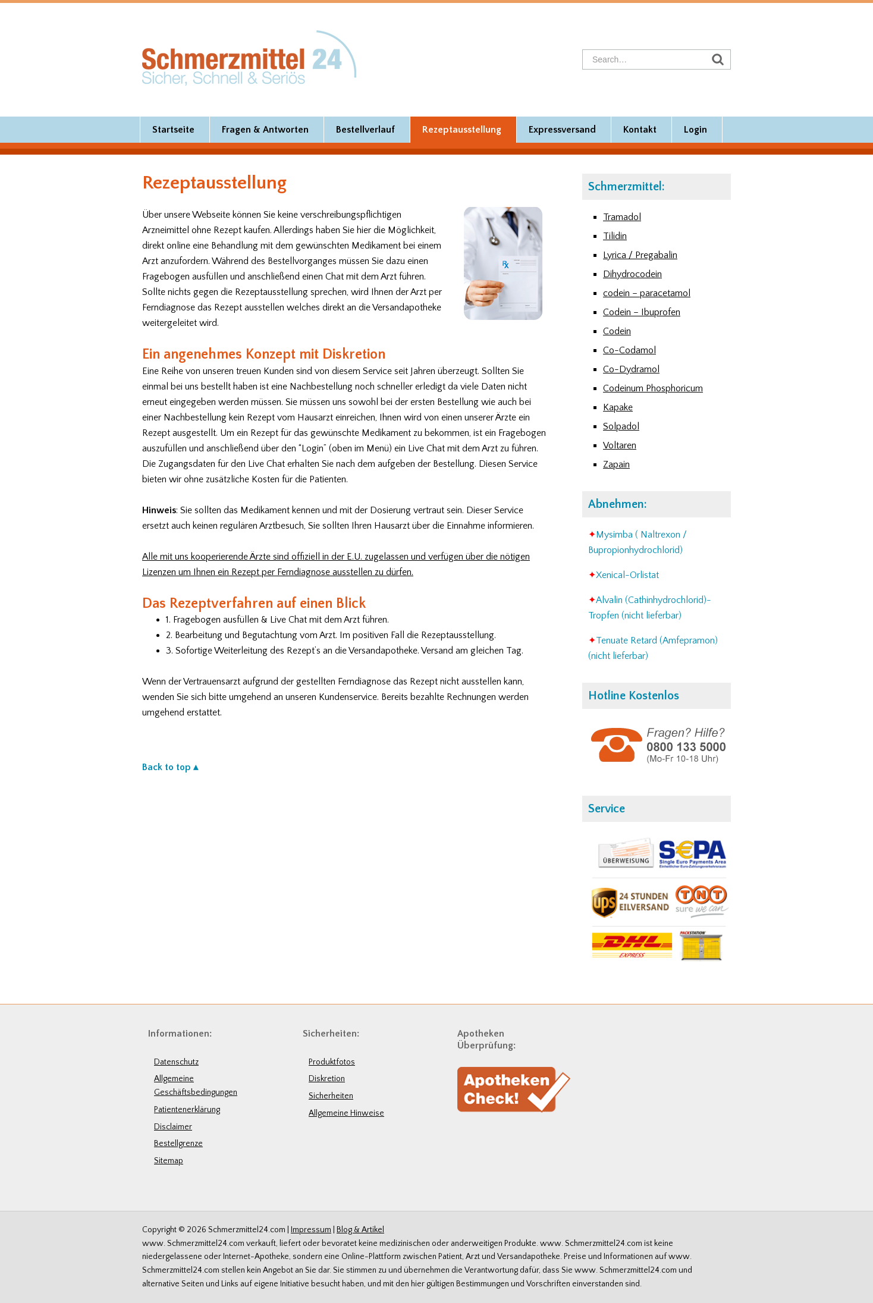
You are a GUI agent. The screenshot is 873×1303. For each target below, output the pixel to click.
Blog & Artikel (360, 1230)
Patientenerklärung (187, 1109)
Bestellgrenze (178, 1143)
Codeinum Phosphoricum (653, 388)
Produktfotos (332, 1062)
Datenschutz (176, 1062)
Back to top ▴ (170, 767)
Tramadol (622, 217)
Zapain (616, 464)
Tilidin (615, 236)
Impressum (311, 1230)
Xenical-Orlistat (627, 575)
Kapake (618, 407)
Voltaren (619, 445)
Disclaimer (173, 1127)
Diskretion (327, 1079)
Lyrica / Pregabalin (640, 255)
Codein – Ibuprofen (641, 312)
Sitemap (168, 1161)
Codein (617, 331)
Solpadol (621, 426)
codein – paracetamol (646, 293)
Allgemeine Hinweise (346, 1113)
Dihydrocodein (632, 274)
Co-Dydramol (631, 369)
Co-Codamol (629, 350)
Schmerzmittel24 (249, 57)
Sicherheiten (331, 1096)
